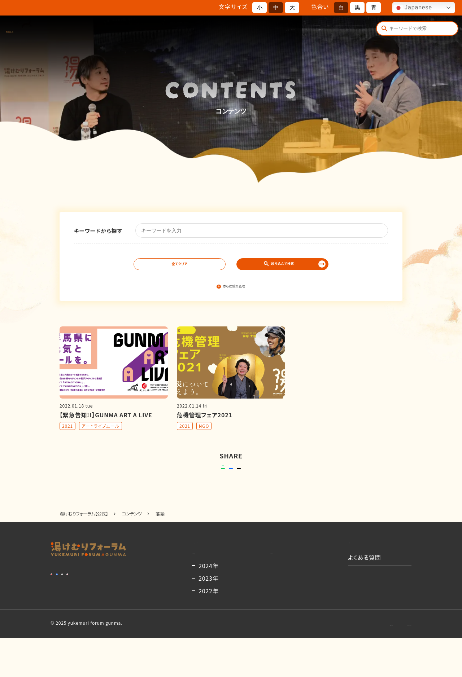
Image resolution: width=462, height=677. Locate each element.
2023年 (209, 617)
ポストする (276, 479)
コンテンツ (310, 31)
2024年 (209, 604)
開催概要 (208, 31)
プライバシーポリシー (390, 662)
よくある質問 (349, 31)
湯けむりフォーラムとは (159, 31)
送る (176, 479)
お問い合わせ (340, 662)
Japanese (413, 8)
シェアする (230, 479)
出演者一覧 (243, 31)
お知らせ (276, 31)
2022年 (209, 629)
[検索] (383, 31)
